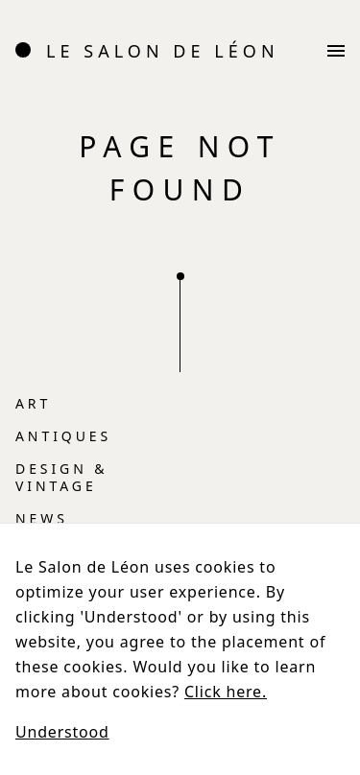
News (41, 518)
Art (33, 403)
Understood (62, 731)
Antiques (63, 436)
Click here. (225, 691)
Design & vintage (61, 477)
